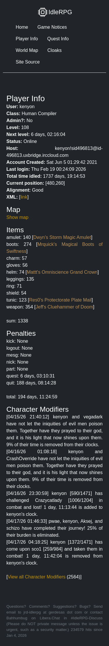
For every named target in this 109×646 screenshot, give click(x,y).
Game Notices (52, 27)
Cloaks (54, 50)
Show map (17, 217)
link (23, 197)
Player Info (27, 38)
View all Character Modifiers (36, 576)
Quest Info (58, 38)
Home (22, 27)
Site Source (28, 61)
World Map (27, 50)
